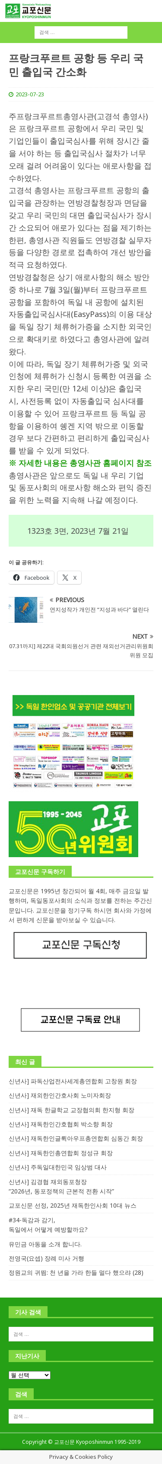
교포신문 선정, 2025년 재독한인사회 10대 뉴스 (73, 1205)
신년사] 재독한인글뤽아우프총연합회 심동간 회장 (76, 1138)
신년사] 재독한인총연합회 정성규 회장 (61, 1153)
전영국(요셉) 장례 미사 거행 (46, 1258)
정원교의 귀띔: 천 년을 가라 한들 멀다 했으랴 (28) (76, 1272)
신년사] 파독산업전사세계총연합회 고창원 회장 (73, 1081)
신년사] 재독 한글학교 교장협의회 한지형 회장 (71, 1110)
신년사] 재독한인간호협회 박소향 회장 (61, 1124)
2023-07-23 (30, 94)
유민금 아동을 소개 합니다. (45, 1244)
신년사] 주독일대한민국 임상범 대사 (58, 1167)
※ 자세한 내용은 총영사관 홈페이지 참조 (80, 463)
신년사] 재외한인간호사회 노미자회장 (60, 1095)
